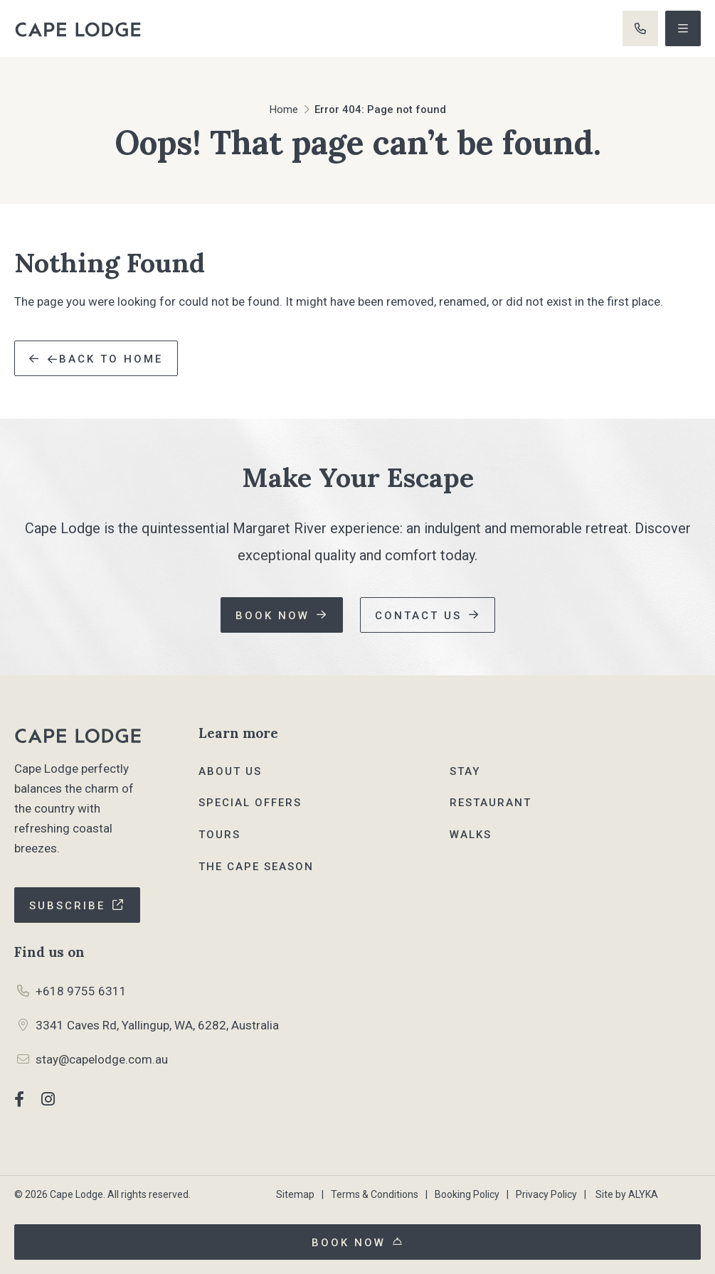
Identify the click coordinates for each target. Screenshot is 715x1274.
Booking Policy (467, 1194)
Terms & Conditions (374, 1194)
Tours (219, 834)
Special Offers (250, 802)
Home (284, 109)
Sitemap (295, 1194)
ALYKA (643, 1194)
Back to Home (105, 359)
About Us (230, 771)
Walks (471, 834)
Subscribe (67, 905)
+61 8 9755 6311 (640, 28)
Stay (465, 771)
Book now (272, 615)
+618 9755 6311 (81, 991)
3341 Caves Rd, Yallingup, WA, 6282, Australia (157, 1025)
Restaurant (490, 802)
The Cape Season (256, 866)
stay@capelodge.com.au (102, 1059)
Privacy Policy (546, 1194)
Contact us (418, 615)
